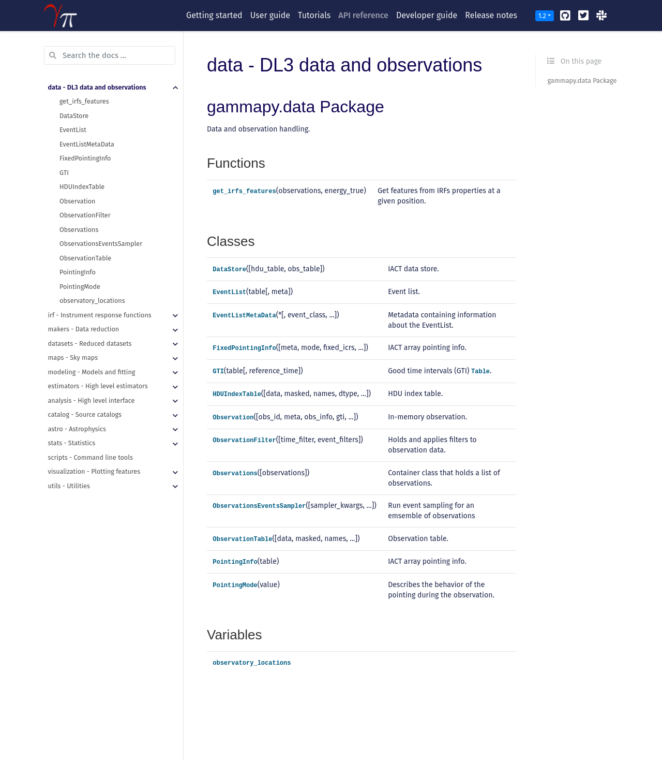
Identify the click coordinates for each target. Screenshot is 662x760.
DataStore (73, 116)
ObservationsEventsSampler (100, 243)
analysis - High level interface (91, 400)
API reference (363, 15)
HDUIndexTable (81, 187)
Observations (78, 229)
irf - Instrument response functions (100, 315)
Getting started (214, 15)
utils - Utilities (69, 486)
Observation (77, 201)
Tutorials (314, 15)
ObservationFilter (85, 215)
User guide (270, 15)
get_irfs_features (84, 101)
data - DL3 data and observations (97, 87)
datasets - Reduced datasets (90, 343)
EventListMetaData (86, 144)
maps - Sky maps (73, 357)
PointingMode (79, 286)
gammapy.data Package (581, 80)
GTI (64, 173)
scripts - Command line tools (90, 457)
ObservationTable (85, 258)
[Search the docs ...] (109, 55)
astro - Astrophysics (77, 429)
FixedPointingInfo (85, 158)
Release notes (491, 15)
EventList (72, 130)
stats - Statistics (72, 443)
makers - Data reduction (83, 329)
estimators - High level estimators (98, 386)
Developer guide (426, 15)
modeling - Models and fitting (92, 372)
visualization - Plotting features (94, 471)
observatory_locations (92, 300)
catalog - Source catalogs (85, 414)
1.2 (542, 16)
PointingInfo (77, 272)
